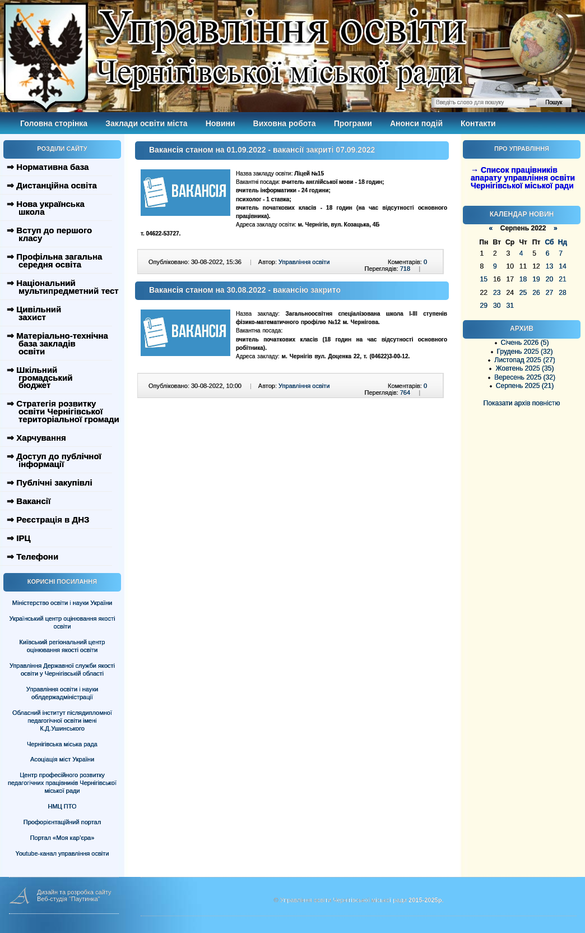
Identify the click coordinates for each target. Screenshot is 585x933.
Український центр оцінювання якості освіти (62, 622)
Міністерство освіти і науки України (62, 602)
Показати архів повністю (522, 403)
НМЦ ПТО (62, 806)
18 (523, 279)
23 (496, 293)
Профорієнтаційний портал (62, 822)
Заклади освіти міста (146, 123)
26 (536, 293)
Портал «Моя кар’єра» (62, 837)
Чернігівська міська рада (62, 744)
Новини (220, 123)
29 (483, 306)
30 (496, 306)
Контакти (478, 123)
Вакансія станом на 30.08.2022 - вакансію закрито (245, 289)
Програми (353, 123)
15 (483, 279)
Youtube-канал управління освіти (62, 853)
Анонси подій (416, 123)
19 (536, 279)
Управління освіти (303, 261)
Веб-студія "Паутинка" (68, 898)
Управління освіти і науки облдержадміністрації (62, 693)
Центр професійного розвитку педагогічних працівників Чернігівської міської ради (62, 783)
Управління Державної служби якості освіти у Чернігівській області (62, 669)
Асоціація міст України (62, 759)
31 (509, 306)
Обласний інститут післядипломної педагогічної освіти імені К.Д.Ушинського (62, 720)
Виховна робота (284, 123)
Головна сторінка (53, 123)
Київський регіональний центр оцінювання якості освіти (62, 646)
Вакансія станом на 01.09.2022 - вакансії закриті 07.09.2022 (262, 149)
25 (523, 293)
